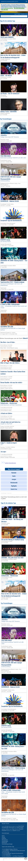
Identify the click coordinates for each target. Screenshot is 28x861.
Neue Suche (9, 493)
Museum (21, 829)
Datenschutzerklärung (8, 8)
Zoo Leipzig (16, 826)
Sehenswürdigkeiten (12, 826)
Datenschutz (10, 858)
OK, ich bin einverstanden (19, 8)
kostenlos (4, 838)
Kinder (22, 826)
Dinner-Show (17, 829)
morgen (18, 14)
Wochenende (18, 830)
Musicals (8, 830)
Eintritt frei (11, 830)
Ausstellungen (5, 827)
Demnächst (3, 826)
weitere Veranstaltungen (8, 463)
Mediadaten (5, 858)
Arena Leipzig (20, 827)
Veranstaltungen (4, 493)
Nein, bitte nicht (4, 9)
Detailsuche (4, 842)
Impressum (16, 858)
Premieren (4, 830)
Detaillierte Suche (24, 14)
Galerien (15, 827)
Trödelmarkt (7, 829)
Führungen (6, 826)
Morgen (13, 829)
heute (15, 14)
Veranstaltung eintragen (7, 844)
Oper (9, 826)
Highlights (10, 829)
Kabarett (14, 830)
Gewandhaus (3, 829)
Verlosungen (11, 827)
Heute (19, 826)
